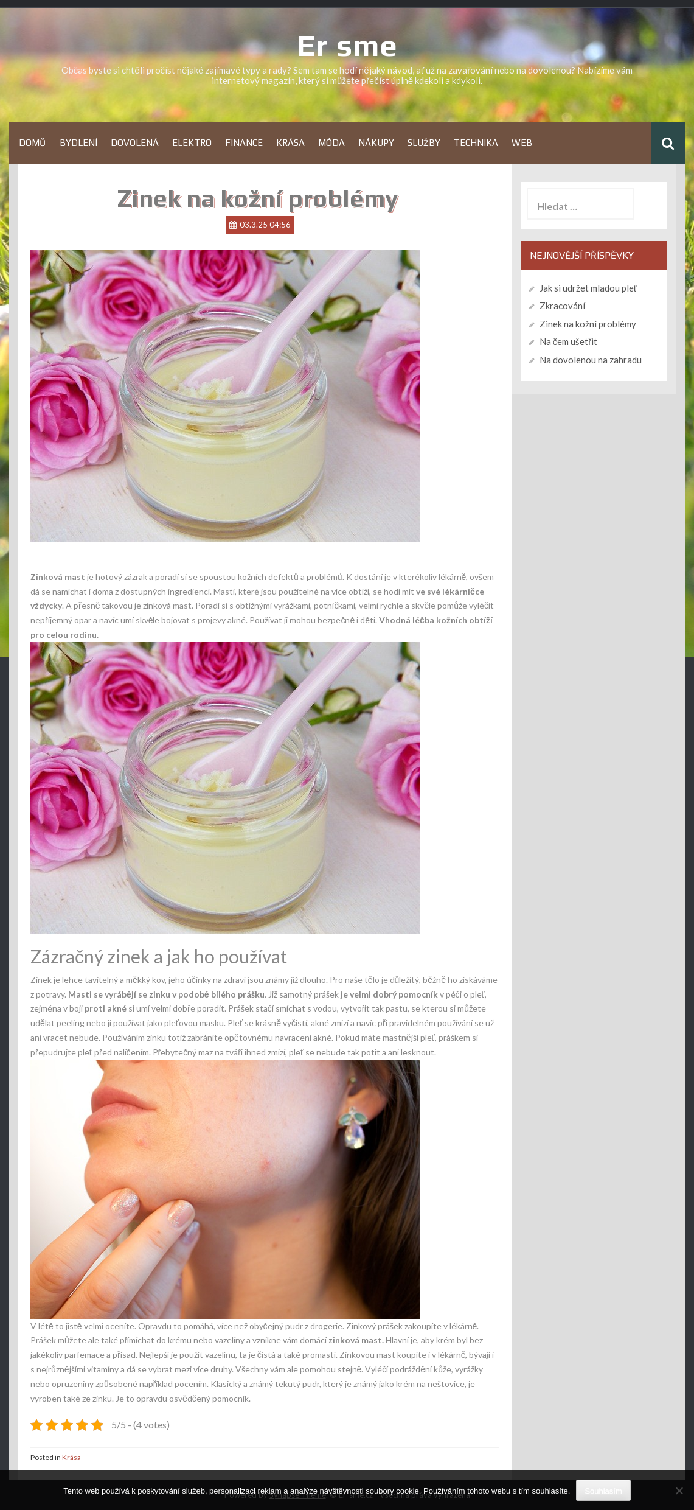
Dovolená (135, 143)
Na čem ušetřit (569, 341)
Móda (331, 143)
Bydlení (78, 143)
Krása (290, 143)
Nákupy (376, 143)
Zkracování (562, 305)
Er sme (347, 45)
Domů (32, 143)
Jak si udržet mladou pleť (588, 287)
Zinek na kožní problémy (588, 323)
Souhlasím (603, 1490)
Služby (424, 143)
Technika (476, 143)
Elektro (192, 143)
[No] (679, 1490)
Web (522, 143)
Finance (244, 143)
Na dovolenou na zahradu (591, 359)
